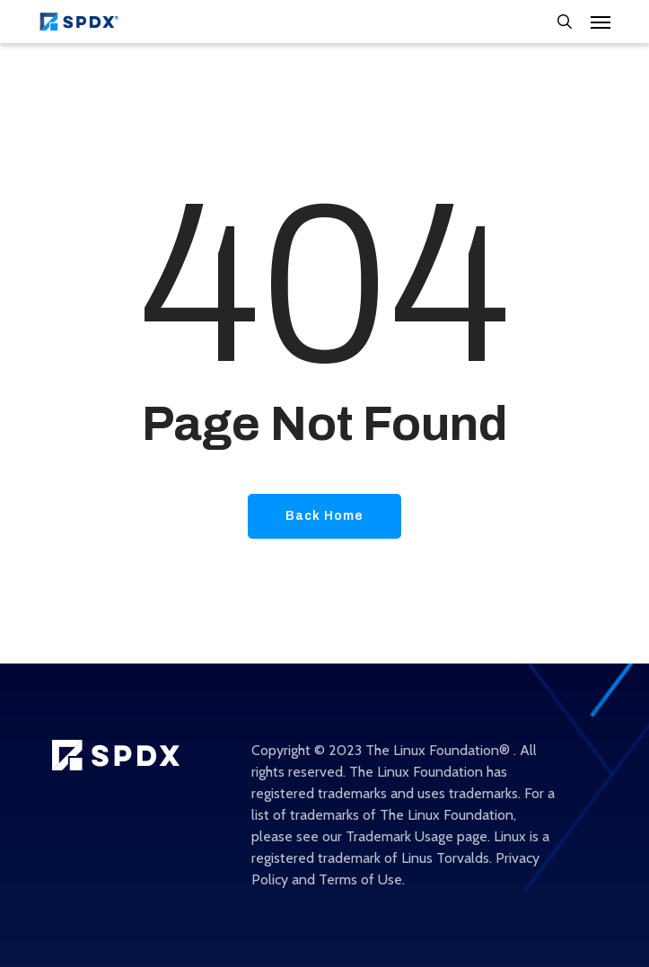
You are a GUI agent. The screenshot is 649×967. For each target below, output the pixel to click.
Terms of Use (360, 879)
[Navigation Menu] (600, 22)
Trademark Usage (399, 836)
